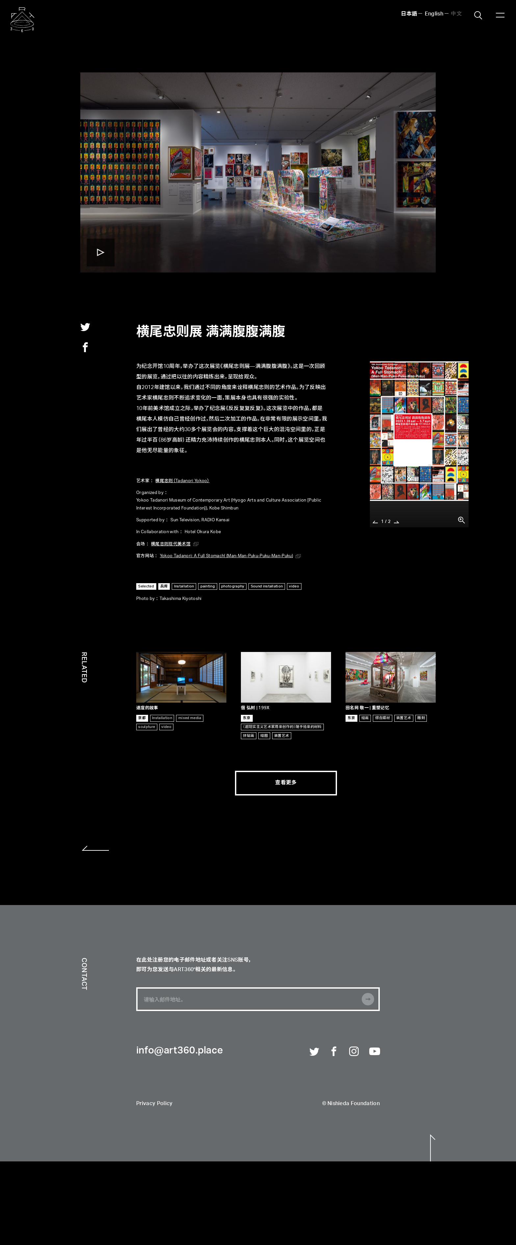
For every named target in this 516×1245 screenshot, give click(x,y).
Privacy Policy (154, 1103)
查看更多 (286, 783)
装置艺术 (281, 736)
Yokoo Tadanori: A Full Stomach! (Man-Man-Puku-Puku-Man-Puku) (226, 556)
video (294, 586)
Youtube (374, 1052)
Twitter (314, 1052)
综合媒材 (382, 718)
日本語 (409, 14)
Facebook (334, 1052)
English (434, 14)
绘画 (365, 718)
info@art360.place (179, 1051)
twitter (85, 327)
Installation (184, 586)
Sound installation (267, 586)
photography (233, 586)
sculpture (146, 727)
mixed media (189, 718)
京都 (142, 718)
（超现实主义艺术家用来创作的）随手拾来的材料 (282, 727)
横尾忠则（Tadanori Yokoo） (182, 481)
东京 (246, 718)
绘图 (264, 736)
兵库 (164, 586)
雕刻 (421, 718)
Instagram (354, 1052)
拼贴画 (248, 736)
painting (207, 586)
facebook (85, 347)
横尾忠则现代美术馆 (171, 544)
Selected (146, 586)
